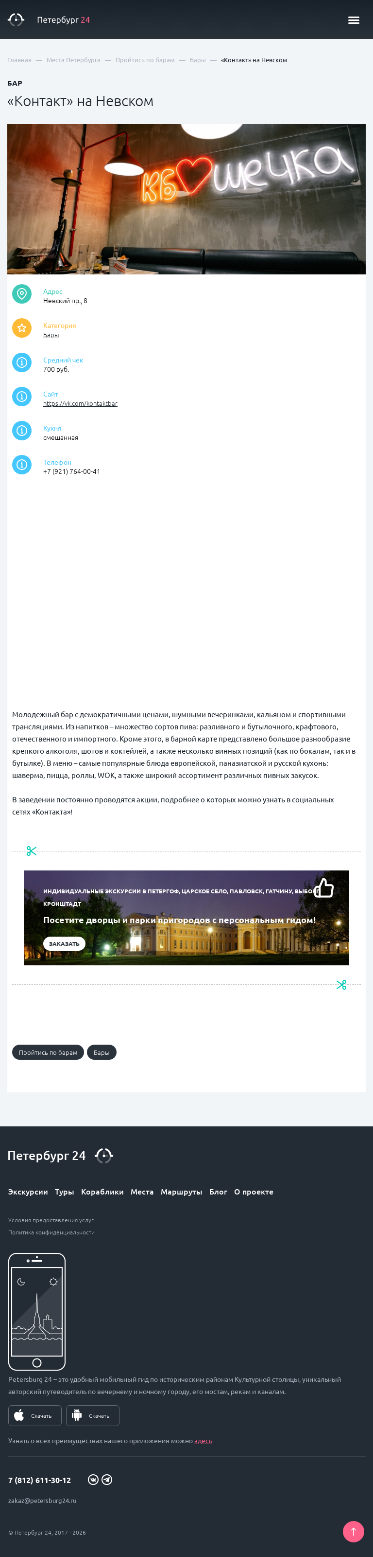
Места (142, 1191)
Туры (64, 1191)
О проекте (253, 1191)
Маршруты (182, 1191)
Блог (218, 1191)
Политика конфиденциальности (51, 1232)
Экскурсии (28, 1191)
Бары (51, 334)
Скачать (41, 1415)
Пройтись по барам (48, 1052)
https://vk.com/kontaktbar (80, 403)
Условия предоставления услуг (51, 1220)
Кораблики (102, 1191)
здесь (203, 1440)
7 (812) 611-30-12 (39, 1480)
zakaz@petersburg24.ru (42, 1500)
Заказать (64, 943)
